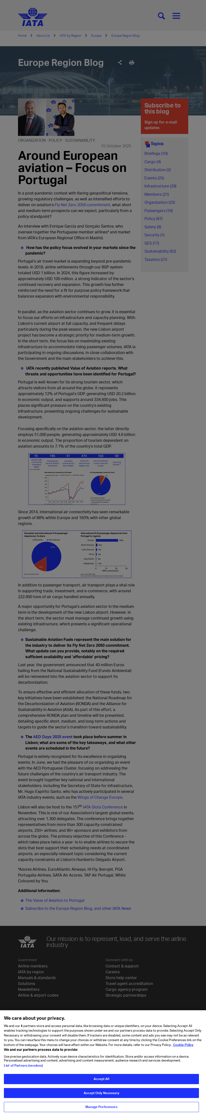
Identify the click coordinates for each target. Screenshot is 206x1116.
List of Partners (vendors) (23, 1068)
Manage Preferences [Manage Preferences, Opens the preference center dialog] (101, 1109)
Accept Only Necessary (101, 1095)
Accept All (101, 1081)
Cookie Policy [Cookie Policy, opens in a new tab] (182, 1047)
